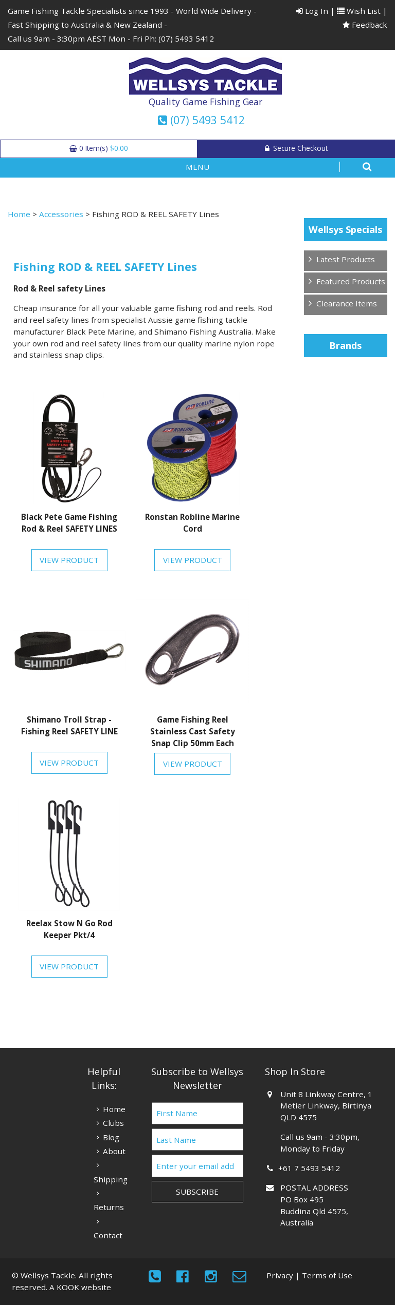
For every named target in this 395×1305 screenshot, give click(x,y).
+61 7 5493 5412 (309, 1168)
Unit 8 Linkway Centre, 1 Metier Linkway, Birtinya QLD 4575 (326, 1106)
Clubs (113, 1123)
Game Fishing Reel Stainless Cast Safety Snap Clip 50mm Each (192, 731)
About (114, 1151)
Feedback (365, 25)
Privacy (279, 1275)
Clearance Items (346, 303)
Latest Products (345, 259)
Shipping (111, 1179)
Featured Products (350, 281)
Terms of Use (327, 1275)
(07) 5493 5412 (186, 38)
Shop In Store (295, 1071)
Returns (109, 1207)
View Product (69, 560)
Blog (111, 1137)
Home (19, 214)
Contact (108, 1235)
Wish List (359, 11)
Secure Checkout (296, 148)
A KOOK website (80, 1287)
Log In (312, 11)
